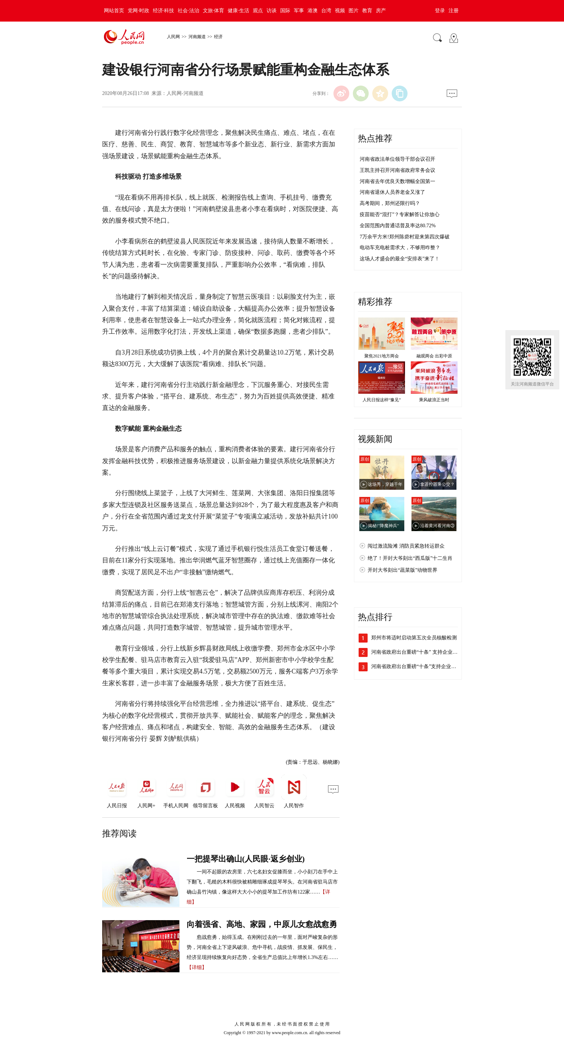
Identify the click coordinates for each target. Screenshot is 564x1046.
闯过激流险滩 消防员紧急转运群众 (406, 546)
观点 (258, 10)
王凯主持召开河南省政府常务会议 (397, 170)
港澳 (313, 10)
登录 (440, 10)
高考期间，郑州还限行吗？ (390, 203)
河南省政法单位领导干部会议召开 (397, 159)
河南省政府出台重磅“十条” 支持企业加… (417, 652)
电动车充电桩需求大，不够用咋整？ (400, 247)
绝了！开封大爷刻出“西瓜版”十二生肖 (410, 558)
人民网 (173, 36)
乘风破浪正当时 (434, 399)
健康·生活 (238, 10)
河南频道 (197, 36)
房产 (381, 10)
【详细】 (197, 967)
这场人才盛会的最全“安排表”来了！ (400, 258)
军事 (299, 10)
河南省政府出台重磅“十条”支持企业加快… (418, 666)
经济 (218, 36)
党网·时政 (138, 10)
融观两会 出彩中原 (434, 355)
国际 (285, 10)
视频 (340, 10)
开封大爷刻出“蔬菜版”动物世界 (402, 570)
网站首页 (114, 10)
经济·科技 (163, 10)
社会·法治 (188, 10)
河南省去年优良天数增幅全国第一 (397, 181)
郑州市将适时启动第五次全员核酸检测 (414, 637)
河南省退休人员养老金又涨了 (392, 192)
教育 (367, 10)
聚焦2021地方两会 (381, 355)
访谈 (272, 10)
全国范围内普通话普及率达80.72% (398, 225)
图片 (354, 10)
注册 (454, 10)
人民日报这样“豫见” (382, 399)
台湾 (326, 10)
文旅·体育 (213, 10)
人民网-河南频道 (185, 93)
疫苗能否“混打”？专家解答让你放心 (400, 214)
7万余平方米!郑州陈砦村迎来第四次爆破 (405, 236)
